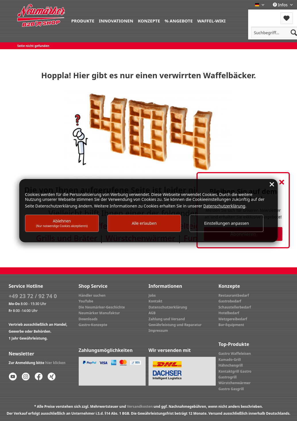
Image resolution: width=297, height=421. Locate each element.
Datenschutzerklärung (167, 307)
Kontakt (155, 301)
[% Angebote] (178, 20)
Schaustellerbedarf (235, 307)
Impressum (158, 330)
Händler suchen (92, 295)
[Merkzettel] (286, 18)
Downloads (88, 319)
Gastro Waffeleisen (235, 353)
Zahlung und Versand (166, 319)
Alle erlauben (144, 223)
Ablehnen (62, 223)
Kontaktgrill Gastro (235, 371)
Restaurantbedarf (234, 295)
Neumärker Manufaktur (99, 312)
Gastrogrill (228, 377)
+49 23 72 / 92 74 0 (33, 296)
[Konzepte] (149, 20)
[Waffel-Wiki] (211, 20)
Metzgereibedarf (233, 319)
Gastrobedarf (230, 301)
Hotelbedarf (229, 312)
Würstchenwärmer (235, 382)
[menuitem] (83, 20)
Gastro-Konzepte (93, 324)
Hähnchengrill (231, 365)
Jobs (152, 295)
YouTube (86, 301)
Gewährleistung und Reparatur (175, 324)
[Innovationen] (116, 20)
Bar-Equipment (231, 324)
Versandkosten (140, 406)
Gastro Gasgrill (231, 388)
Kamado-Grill (230, 359)
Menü (263, 14)
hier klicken (55, 362)
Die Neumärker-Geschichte (102, 307)
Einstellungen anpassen (226, 223)
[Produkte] (83, 20)
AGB (152, 312)
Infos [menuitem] (281, 4)
